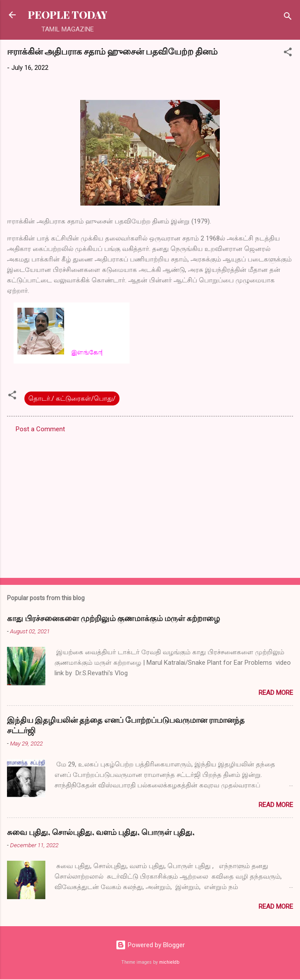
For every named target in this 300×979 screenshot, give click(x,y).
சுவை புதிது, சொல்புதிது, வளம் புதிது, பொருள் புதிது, (100, 832)
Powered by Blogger (150, 945)
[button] (288, 53)
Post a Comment (40, 429)
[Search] (288, 17)
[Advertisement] (150, 503)
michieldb (169, 962)
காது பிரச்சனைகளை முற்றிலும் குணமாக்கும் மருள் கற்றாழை (113, 618)
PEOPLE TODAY (67, 14)
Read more (276, 693)
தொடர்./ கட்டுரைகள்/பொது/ (72, 398)
